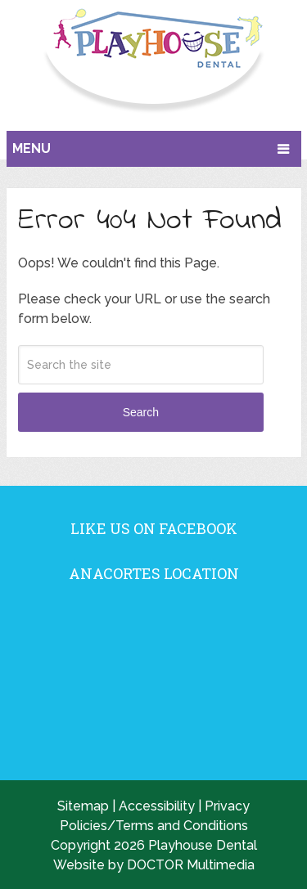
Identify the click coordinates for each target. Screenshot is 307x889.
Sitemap (83, 806)
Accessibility (157, 806)
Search (141, 412)
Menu (31, 148)
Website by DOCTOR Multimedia (154, 865)
